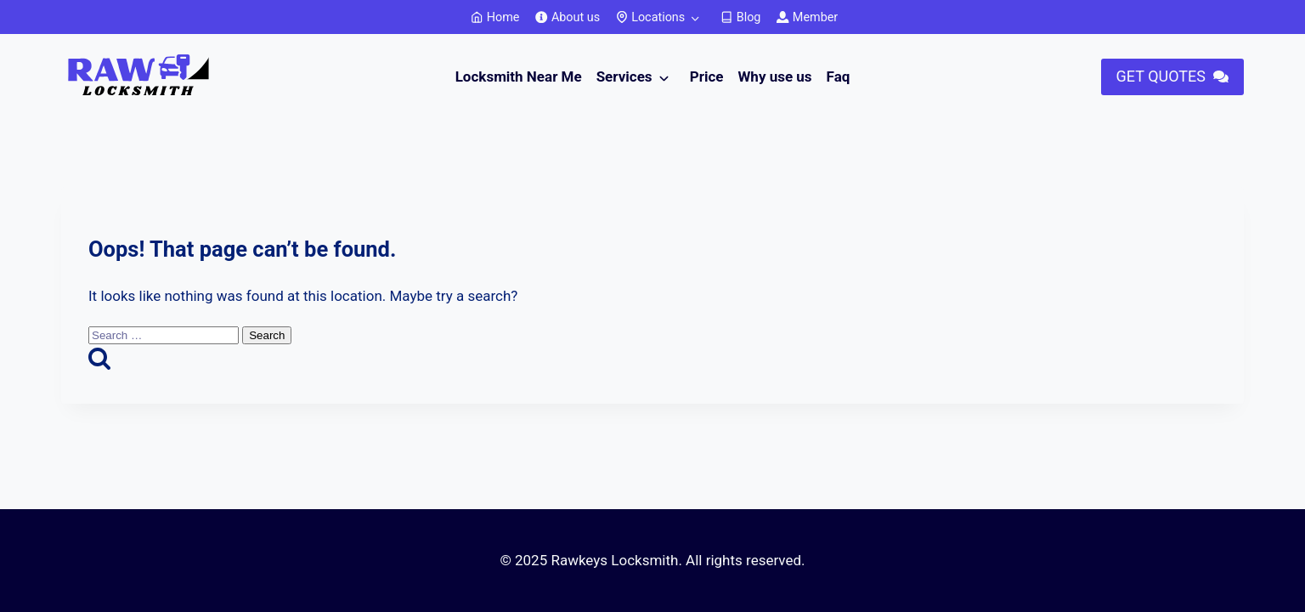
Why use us (774, 76)
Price (707, 76)
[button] (1172, 77)
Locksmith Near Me (518, 76)
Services (624, 76)
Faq (838, 76)
